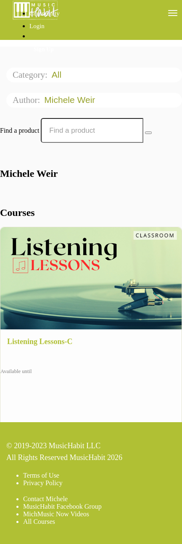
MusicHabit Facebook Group (62, 506)
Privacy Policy (43, 482)
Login (37, 26)
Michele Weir (71, 100)
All (58, 74)
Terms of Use (41, 475)
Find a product (19, 130)
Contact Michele (45, 498)
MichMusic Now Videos (56, 514)
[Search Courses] (148, 132)
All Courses (39, 521)
